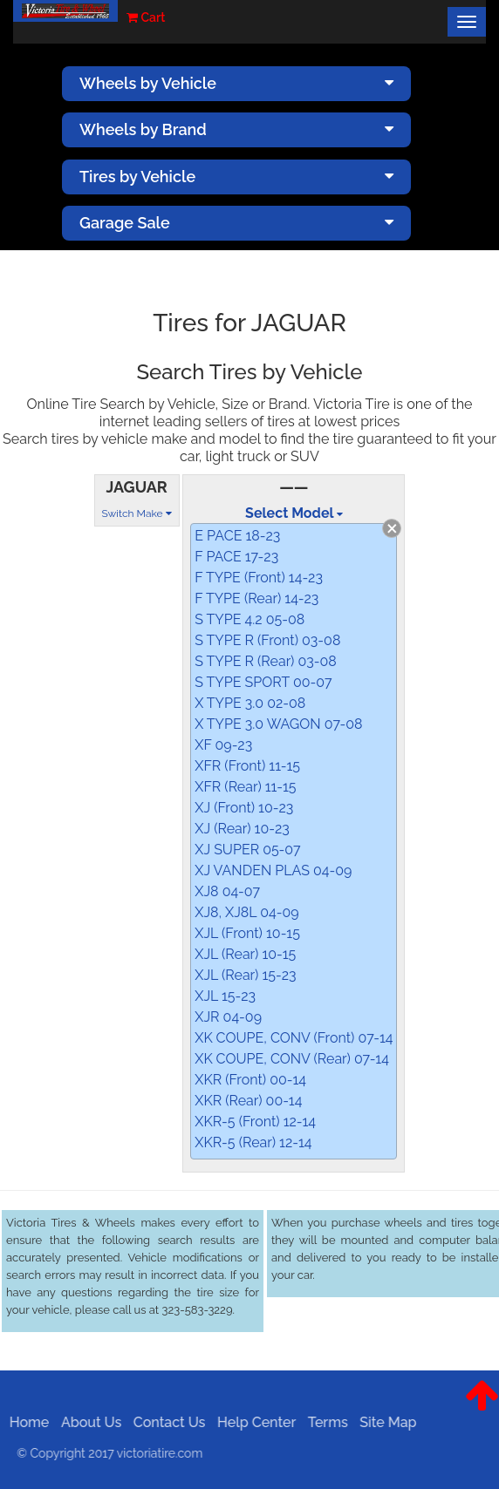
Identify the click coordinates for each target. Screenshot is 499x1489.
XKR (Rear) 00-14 (248, 1100)
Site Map (383, 1422)
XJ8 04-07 (227, 891)
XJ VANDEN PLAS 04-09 (273, 870)
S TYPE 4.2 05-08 (249, 619)
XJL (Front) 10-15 (247, 933)
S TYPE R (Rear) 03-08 (266, 661)
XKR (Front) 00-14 (250, 1079)
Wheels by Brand (236, 129)
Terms (324, 1422)
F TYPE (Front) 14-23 (259, 577)
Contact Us (165, 1422)
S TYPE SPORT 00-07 (263, 682)
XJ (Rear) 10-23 (242, 828)
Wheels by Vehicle (236, 83)
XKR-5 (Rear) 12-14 (253, 1142)
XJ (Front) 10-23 (244, 807)
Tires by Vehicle (236, 176)
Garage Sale (236, 223)
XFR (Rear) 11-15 (245, 786)
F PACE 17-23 (236, 556)
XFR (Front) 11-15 (247, 766)
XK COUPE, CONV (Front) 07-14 (294, 1038)
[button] (482, 1409)
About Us (87, 1422)
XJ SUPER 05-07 (247, 849)
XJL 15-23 (225, 996)
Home (25, 1422)
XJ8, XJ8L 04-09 (246, 912)
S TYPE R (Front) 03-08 (267, 640)
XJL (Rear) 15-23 (245, 975)
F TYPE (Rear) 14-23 (256, 598)
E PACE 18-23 (237, 535)
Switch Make (137, 513)
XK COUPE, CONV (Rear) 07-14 (292, 1058)
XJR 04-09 (228, 1017)
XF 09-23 (223, 745)
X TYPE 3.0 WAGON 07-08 (278, 724)
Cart (145, 17)
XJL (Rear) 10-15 (245, 954)
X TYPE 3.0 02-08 (250, 703)
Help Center (252, 1422)
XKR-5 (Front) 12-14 (255, 1121)
